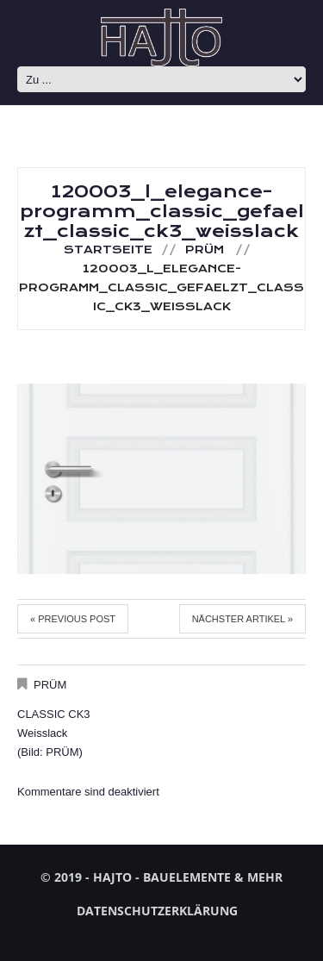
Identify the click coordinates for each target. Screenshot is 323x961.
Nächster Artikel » (242, 619)
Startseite (108, 250)
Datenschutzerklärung (157, 910)
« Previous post (72, 619)
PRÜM (204, 250)
